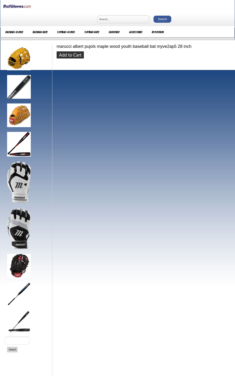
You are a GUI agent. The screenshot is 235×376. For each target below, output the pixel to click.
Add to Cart (70, 55)
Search (12, 349)
